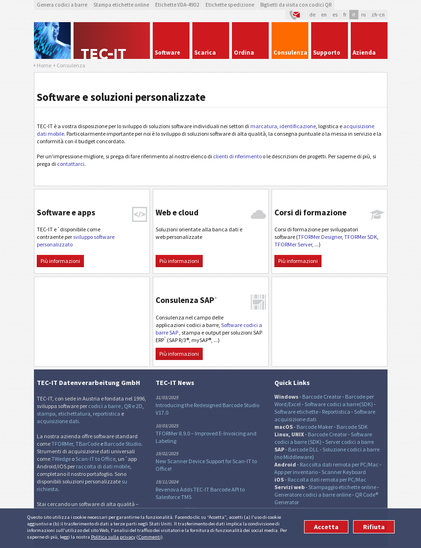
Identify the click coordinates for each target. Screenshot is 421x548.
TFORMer (62, 443)
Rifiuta (374, 527)
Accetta (326, 527)
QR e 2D (133, 405)
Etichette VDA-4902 (177, 4)
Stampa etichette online (121, 4)
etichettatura (74, 413)
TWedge (61, 458)
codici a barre (105, 405)
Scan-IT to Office (95, 458)
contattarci (70, 163)
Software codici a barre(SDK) (339, 404)
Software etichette (296, 411)
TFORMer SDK (360, 236)
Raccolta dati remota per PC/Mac (339, 464)
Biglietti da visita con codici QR (295, 4)
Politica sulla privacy (113, 536)
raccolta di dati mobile (103, 466)
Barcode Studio (122, 443)
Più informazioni (60, 260)
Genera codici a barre (62, 4)
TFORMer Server (293, 244)
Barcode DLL (303, 449)
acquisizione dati (58, 421)
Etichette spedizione (230, 4)
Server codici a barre (349, 441)
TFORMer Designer (320, 236)
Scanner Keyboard (344, 471)
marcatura (263, 126)
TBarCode (87, 443)
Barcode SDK (352, 426)
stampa (46, 413)
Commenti (149, 536)
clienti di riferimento (237, 156)
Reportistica (336, 411)
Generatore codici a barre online (313, 494)
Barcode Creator (321, 396)
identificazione (298, 126)
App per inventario (296, 471)
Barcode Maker (315, 426)
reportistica (106, 413)
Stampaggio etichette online (342, 487)
